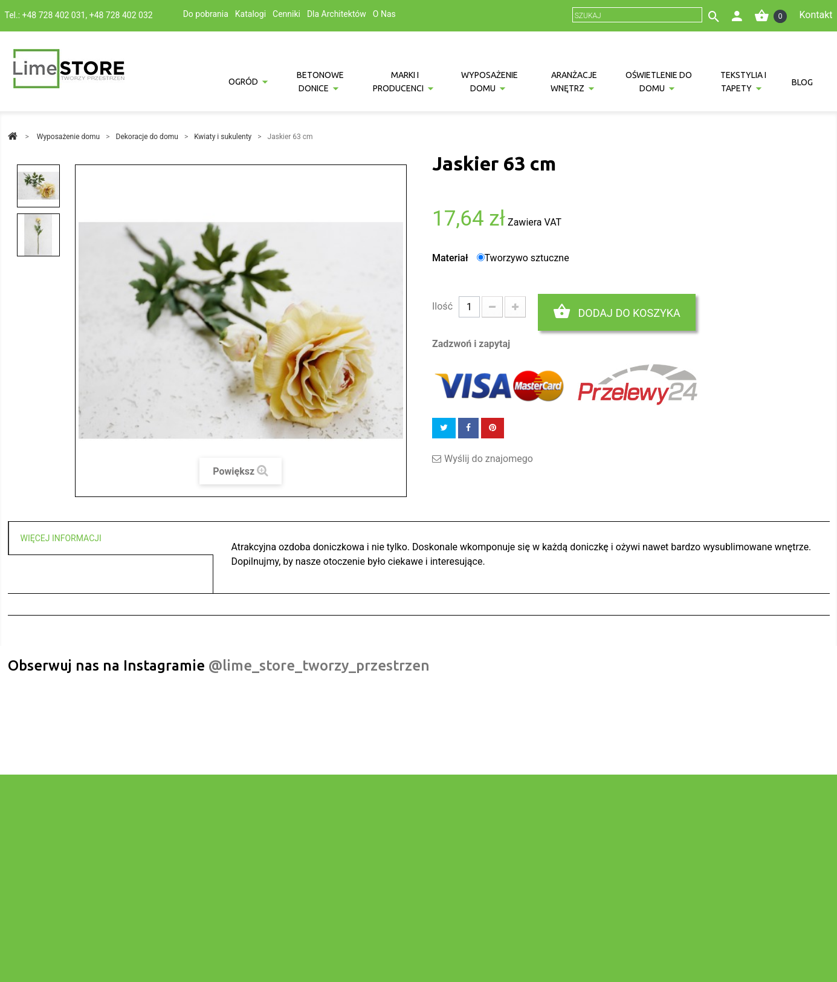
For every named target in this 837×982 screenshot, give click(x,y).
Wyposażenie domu (489, 81)
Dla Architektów (336, 14)
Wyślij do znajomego (488, 459)
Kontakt (815, 15)
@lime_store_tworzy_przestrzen (319, 665)
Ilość (442, 306)
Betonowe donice (320, 81)
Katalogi (250, 14)
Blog (802, 82)
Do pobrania (205, 14)
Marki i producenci (398, 81)
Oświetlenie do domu (658, 81)
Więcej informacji (61, 538)
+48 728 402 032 (121, 15)
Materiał (451, 258)
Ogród (243, 81)
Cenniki (286, 14)
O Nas (384, 14)
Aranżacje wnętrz (574, 81)
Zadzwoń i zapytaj (471, 344)
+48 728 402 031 (54, 15)
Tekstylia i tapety (743, 81)
